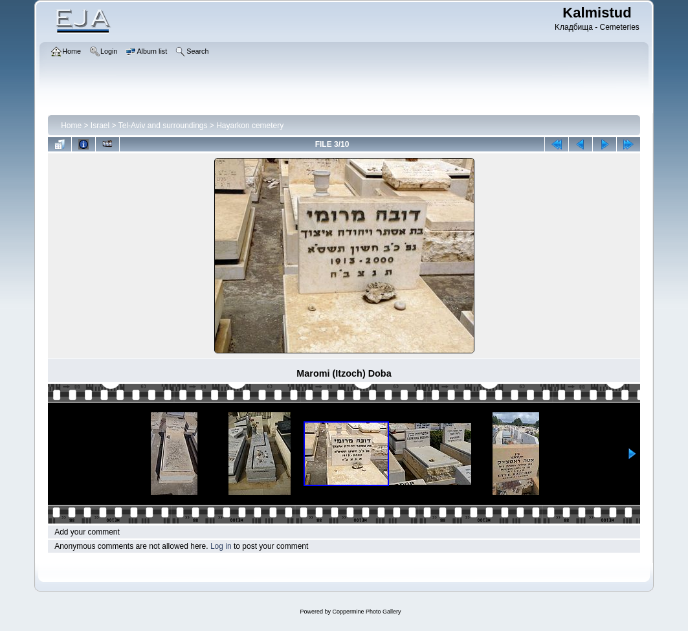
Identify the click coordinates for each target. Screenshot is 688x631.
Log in (221, 546)
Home (71, 125)
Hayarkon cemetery (249, 125)
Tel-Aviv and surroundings (163, 125)
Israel (100, 125)
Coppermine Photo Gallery (366, 611)
